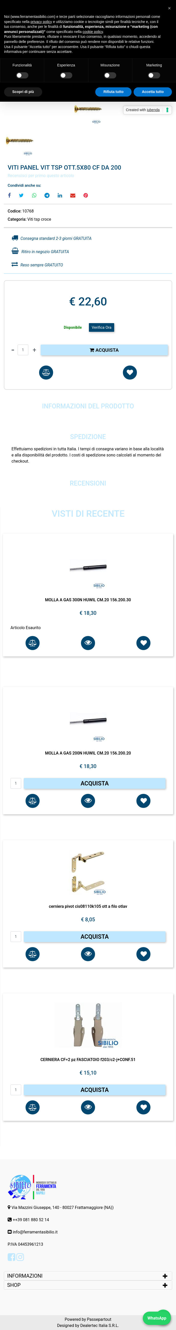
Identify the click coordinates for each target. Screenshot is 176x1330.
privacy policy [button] (41, 22)
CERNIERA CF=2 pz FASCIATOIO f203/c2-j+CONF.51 (88, 1059)
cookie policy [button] (93, 32)
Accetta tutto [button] (153, 92)
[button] (88, 109)
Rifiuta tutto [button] (113, 92)
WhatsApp (156, 1318)
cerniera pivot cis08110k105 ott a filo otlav (88, 906)
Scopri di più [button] (23, 92)
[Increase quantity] (34, 350)
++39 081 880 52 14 (31, 1219)
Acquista (104, 350)
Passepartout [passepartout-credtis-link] (99, 1319)
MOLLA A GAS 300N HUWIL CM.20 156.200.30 (88, 599)
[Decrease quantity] (13, 350)
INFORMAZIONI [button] (25, 1276)
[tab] (88, 1276)
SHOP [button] (14, 1285)
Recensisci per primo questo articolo (41, 175)
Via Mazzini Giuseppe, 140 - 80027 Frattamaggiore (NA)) (62, 1207)
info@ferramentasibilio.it (35, 1232)
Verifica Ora (101, 327)
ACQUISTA (94, 783)
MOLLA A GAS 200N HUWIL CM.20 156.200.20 (88, 753)
